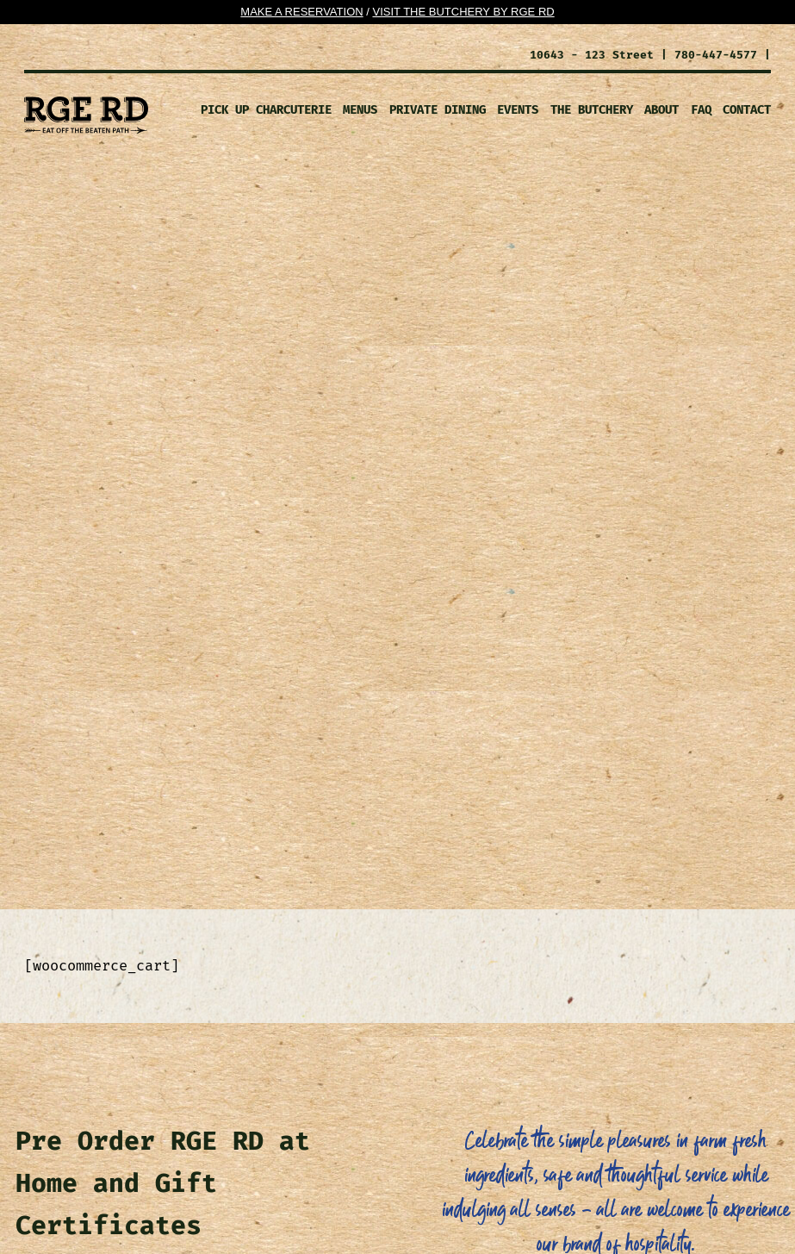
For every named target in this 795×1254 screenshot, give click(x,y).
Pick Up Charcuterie (266, 110)
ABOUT (661, 110)
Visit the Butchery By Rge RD (463, 11)
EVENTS (517, 110)
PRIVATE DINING (437, 110)
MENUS (360, 110)
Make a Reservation (301, 11)
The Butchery (591, 110)
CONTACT (747, 110)
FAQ (701, 110)
